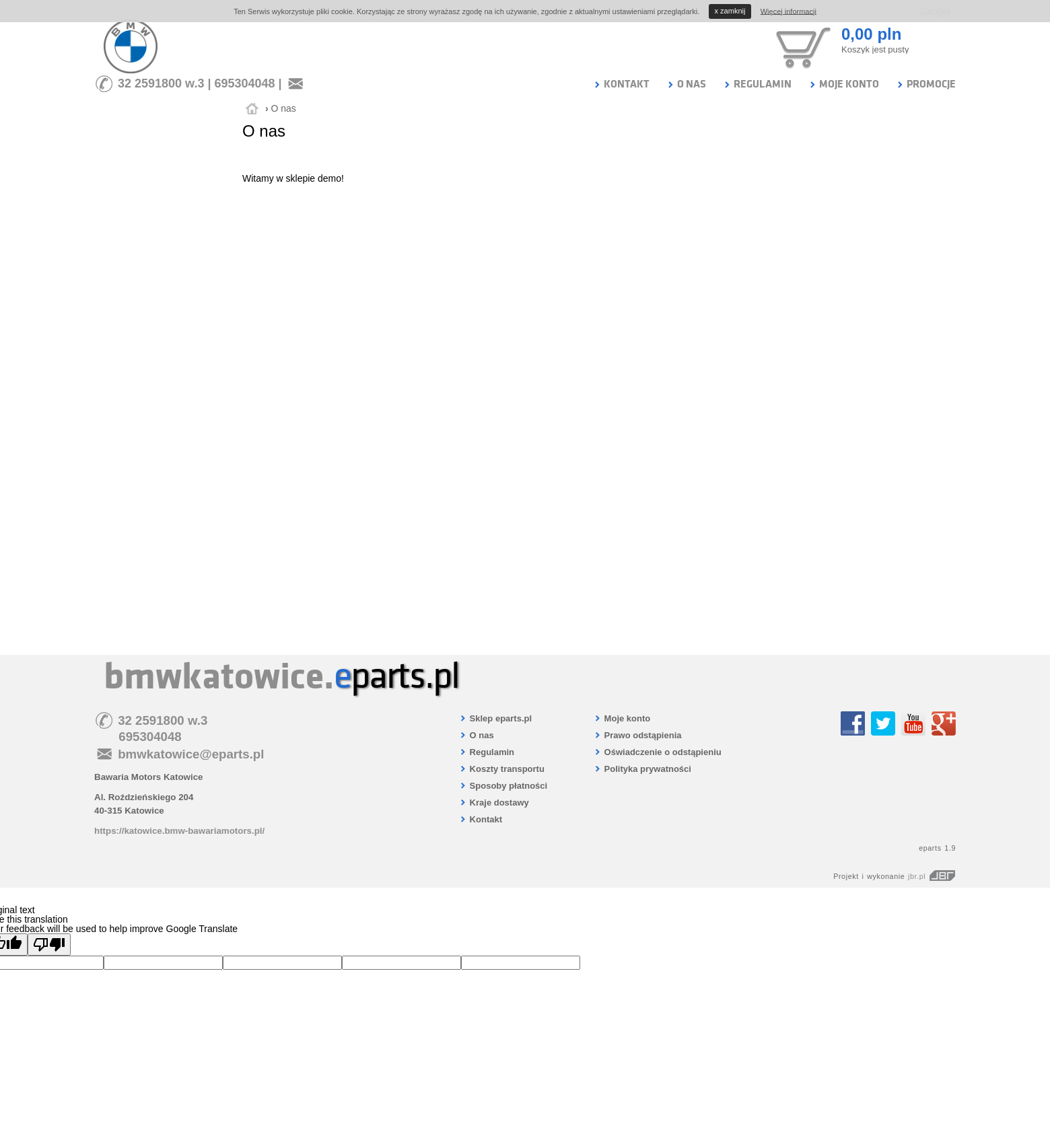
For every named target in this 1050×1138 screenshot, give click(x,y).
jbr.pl (932, 876)
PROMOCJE (926, 84)
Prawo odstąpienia (637, 735)
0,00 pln (871, 34)
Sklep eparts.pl (495, 718)
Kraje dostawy (494, 802)
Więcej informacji (788, 11)
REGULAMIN (757, 84)
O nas (283, 108)
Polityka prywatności (642, 769)
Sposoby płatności (503, 786)
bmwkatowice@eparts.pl (191, 754)
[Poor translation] (49, 944)
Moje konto (622, 718)
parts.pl (396, 676)
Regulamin (486, 752)
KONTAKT (621, 84)
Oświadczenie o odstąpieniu (658, 752)
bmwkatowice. (219, 676)
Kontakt (480, 819)
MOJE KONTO (843, 84)
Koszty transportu (502, 769)
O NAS (686, 84)
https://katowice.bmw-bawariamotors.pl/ (179, 831)
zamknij (730, 11)
